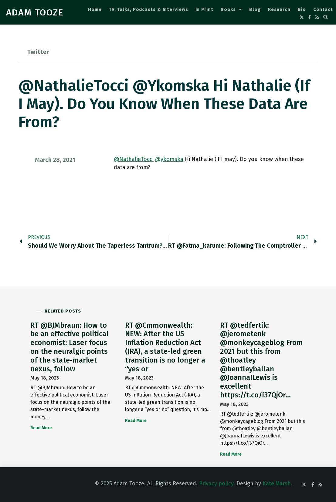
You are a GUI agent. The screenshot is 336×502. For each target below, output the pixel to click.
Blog (255, 9)
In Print (204, 9)
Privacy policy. (217, 483)
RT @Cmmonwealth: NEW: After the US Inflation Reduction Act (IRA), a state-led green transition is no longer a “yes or (165, 347)
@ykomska (169, 159)
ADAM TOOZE (34, 12)
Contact (323, 9)
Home (95, 9)
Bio (302, 9)
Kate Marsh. (277, 483)
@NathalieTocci (134, 159)
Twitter (38, 51)
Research (279, 9)
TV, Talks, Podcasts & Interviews (148, 9)
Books (231, 9)
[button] (325, 17)
